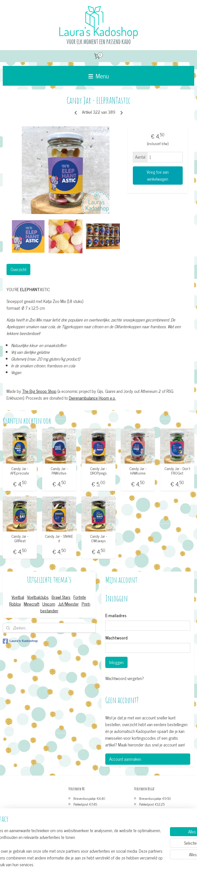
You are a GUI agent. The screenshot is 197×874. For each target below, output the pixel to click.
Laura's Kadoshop (20, 641)
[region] (65, 840)
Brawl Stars (61, 597)
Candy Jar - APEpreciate (19, 470)
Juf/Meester (68, 603)
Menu (98, 75)
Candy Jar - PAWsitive (59, 470)
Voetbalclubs (38, 597)
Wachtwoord (116, 638)
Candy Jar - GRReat (19, 538)
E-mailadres (116, 615)
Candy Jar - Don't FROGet (177, 470)
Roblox (15, 603)
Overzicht (18, 269)
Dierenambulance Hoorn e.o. (92, 397)
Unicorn (48, 603)
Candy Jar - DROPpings (98, 470)
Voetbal (18, 597)
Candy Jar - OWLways (98, 538)
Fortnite (79, 597)
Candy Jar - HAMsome (137, 470)
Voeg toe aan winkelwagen (158, 175)
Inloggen (116, 662)
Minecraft (31, 603)
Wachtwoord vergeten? (124, 678)
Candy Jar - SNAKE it (59, 538)
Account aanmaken (125, 758)
